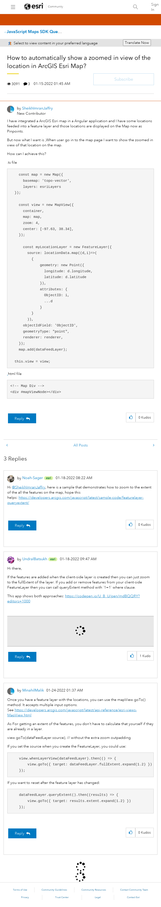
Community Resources (93, 889)
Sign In (155, 7)
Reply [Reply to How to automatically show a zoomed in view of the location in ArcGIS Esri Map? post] (19, 418)
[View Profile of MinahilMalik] (33, 690)
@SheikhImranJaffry (28, 487)
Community (55, 6)
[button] (130, 417)
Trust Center (62, 897)
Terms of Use (20, 889)
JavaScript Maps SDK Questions (38, 31)
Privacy (25, 897)
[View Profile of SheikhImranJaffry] (37, 108)
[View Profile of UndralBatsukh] (34, 559)
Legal (98, 897)
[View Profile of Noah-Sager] (32, 478)
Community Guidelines (54, 889)
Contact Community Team (134, 889)
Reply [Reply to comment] (19, 525)
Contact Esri (133, 897)
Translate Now (137, 42)
